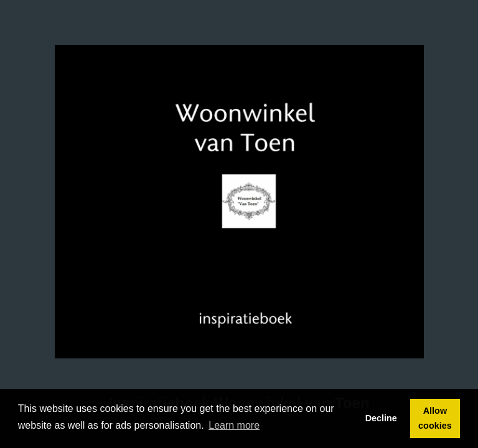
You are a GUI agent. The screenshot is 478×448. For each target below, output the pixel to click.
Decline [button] (381, 418)
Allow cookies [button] (435, 418)
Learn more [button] (234, 425)
